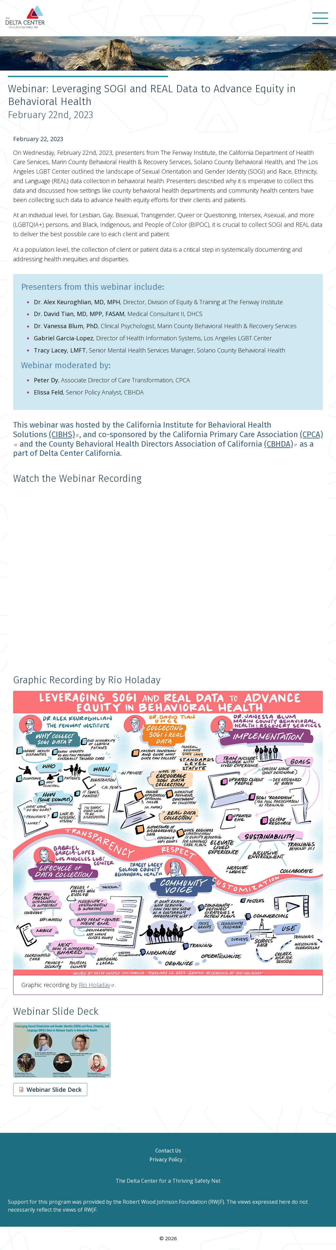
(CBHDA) (281, 444)
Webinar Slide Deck (54, 1089)
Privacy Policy (168, 1159)
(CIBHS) (64, 434)
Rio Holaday (97, 985)
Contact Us (168, 1151)
